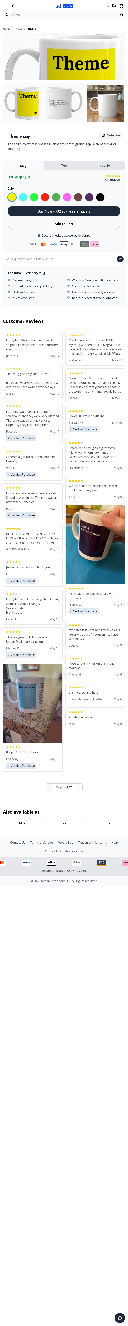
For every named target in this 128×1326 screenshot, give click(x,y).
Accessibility (53, 851)
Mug (23, 166)
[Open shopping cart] (121, 6)
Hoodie (104, 165)
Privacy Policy (74, 851)
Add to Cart (64, 224)
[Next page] (78, 787)
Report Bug (65, 843)
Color (11, 188)
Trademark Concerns (92, 843)
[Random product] (121, 15)
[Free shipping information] (114, 6)
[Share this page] (107, 6)
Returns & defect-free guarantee (94, 298)
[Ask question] (120, 259)
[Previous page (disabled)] (49, 787)
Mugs (19, 28)
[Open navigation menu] (6, 6)
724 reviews (112, 180)
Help (114, 843)
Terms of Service (41, 843)
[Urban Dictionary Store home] (64, 6)
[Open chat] (13, 6)
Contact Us (17, 843)
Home (6, 28)
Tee (64, 165)
